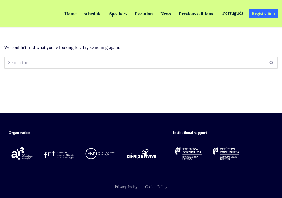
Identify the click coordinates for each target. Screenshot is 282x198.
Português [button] (232, 13)
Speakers (118, 13)
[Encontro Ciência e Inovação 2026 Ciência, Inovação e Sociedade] (26, 14)
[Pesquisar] (134, 63)
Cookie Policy (156, 187)
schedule (92, 13)
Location (144, 13)
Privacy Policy (126, 187)
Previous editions (196, 13)
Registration (263, 13)
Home (70, 13)
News (165, 13)
